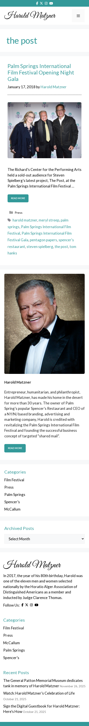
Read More (15, 448)
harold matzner (25, 220)
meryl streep (49, 220)
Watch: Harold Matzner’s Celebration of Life (39, 693)
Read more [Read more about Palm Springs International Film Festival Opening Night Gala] (18, 198)
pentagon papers (43, 240)
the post (61, 246)
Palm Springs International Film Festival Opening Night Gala (41, 72)
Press (18, 212)
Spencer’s (12, 502)
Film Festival (14, 480)
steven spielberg (40, 246)
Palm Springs (14, 494)
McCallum (12, 509)
